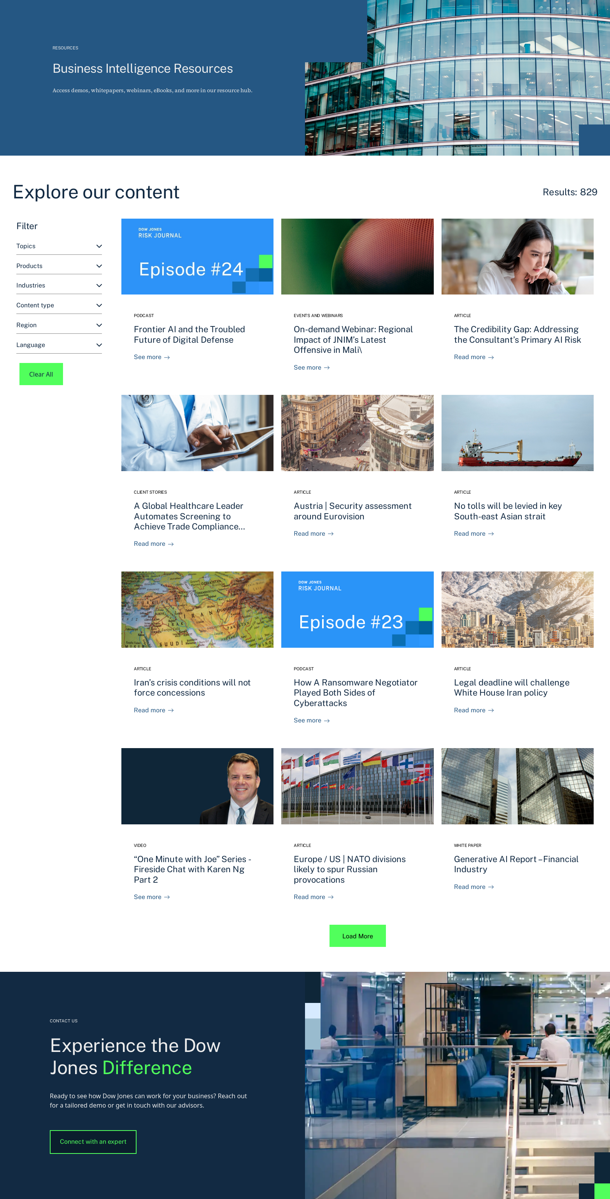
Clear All (41, 374)
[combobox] (59, 246)
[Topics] (59, 246)
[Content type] (59, 305)
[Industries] (59, 285)
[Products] (59, 266)
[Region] (59, 325)
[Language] (59, 345)
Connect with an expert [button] (93, 1141)
